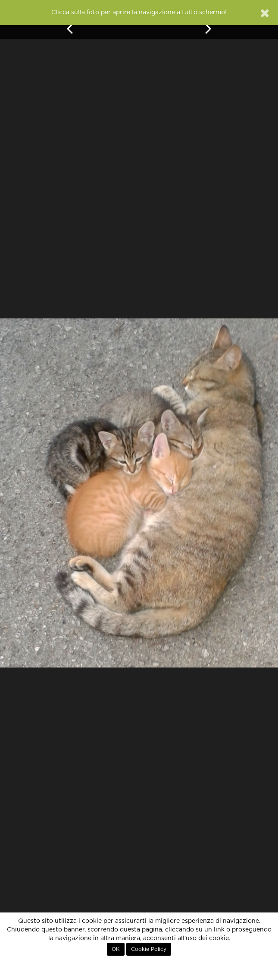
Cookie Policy (148, 949)
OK (116, 949)
